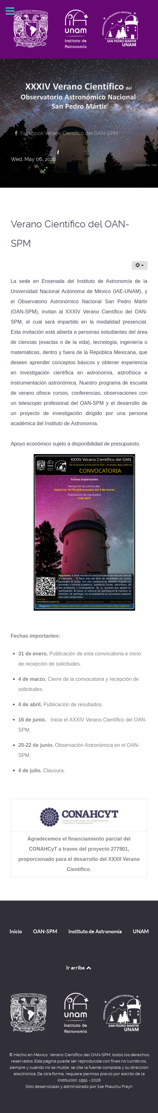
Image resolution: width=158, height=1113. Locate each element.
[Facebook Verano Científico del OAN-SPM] (65, 133)
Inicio (16, 931)
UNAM (141, 931)
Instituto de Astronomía (95, 931)
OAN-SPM (45, 931)
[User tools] (140, 265)
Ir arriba (79, 967)
